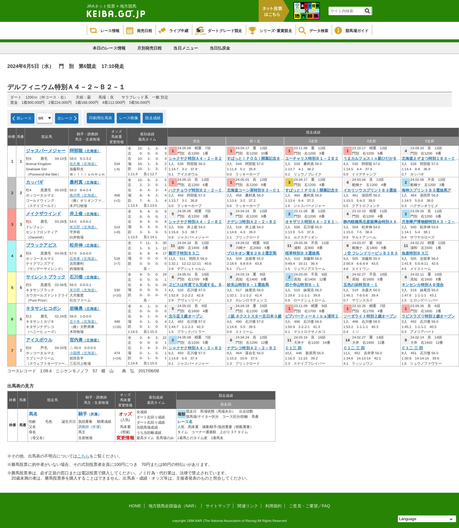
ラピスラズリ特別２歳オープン (428, 316)
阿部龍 (85, 150)
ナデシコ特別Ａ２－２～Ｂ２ (251, 222)
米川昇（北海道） (84, 227)
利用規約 (273, 506)
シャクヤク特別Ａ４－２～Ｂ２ (195, 159)
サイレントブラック (46, 277)
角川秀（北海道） (84, 195)
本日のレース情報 (109, 48)
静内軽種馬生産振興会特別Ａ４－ (372, 222)
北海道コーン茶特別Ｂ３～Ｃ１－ (255, 190)
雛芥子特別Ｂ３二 (184, 253)
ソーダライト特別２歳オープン (370, 316)
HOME (135, 506)
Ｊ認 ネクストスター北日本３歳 (254, 316)
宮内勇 (85, 340)
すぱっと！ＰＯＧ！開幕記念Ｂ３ (255, 159)
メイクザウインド (43, 213)
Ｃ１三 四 (293, 348)
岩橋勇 (85, 308)
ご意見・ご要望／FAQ (309, 506)
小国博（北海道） (84, 353)
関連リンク (247, 506)
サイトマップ (218, 506)
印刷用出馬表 (100, 118)
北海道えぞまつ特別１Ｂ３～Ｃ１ (430, 159)
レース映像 (128, 118)
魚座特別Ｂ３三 (415, 253)
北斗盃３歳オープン (186, 316)
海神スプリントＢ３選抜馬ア (426, 190)
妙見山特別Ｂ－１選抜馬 (248, 285)
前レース (24, 118)
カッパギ (34, 182)
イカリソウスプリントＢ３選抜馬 (372, 190)
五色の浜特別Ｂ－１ (360, 285)
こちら (83, 456)
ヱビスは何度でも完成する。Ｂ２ (197, 285)
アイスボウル (39, 340)
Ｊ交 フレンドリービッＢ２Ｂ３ (370, 253)
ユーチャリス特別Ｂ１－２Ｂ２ (311, 159)
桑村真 (85, 182)
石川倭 (85, 277)
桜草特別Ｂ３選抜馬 (302, 253)
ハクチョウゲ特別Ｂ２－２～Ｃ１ (197, 190)
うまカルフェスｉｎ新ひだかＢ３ (372, 159)
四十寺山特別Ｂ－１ (302, 285)
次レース (65, 118)
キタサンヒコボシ (43, 308)
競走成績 (152, 118)
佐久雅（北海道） (84, 164)
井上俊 (85, 213)
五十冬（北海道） (84, 322)
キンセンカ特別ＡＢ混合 (423, 285)
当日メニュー (185, 48)
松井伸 (85, 245)
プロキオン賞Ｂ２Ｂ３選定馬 (251, 253)
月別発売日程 (149, 48)
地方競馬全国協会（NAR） (173, 506)
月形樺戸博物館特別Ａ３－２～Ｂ (430, 222)
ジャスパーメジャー (46, 150)
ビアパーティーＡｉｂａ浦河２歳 (314, 316)
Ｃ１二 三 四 (354, 348)
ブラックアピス (41, 245)
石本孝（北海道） (84, 259)
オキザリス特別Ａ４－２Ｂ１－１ (314, 222)
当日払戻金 (220, 48)
